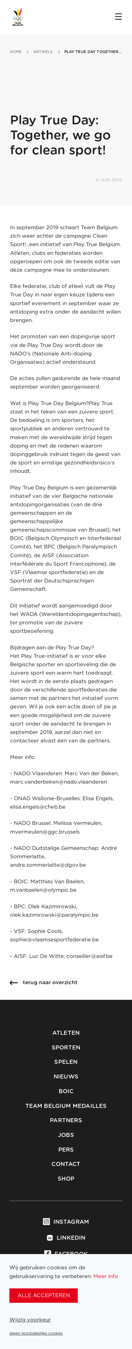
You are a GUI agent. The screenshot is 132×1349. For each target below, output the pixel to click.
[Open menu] (118, 17)
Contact (65, 1164)
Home (16, 52)
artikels (43, 52)
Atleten (66, 1033)
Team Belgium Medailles (66, 1106)
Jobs (66, 1135)
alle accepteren (44, 1295)
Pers (66, 1150)
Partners (66, 1120)
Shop (66, 1179)
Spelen (65, 1062)
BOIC (66, 1091)
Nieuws (66, 1077)
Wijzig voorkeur (30, 1319)
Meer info (105, 1276)
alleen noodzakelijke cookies (36, 1333)
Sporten (66, 1048)
